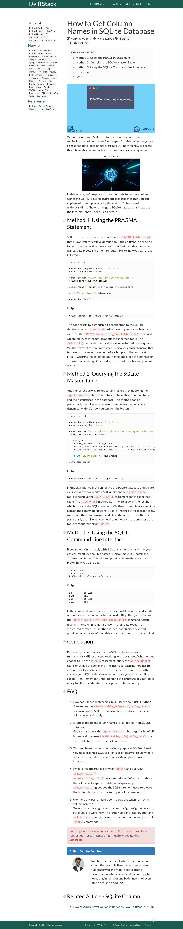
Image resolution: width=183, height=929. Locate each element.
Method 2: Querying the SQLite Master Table (105, 62)
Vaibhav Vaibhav (81, 38)
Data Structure (36, 40)
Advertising (136, 925)
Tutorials (96, 3)
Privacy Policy (120, 925)
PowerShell (34, 56)
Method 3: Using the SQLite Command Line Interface (110, 67)
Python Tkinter (36, 53)
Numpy (32, 59)
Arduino (47, 87)
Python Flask (44, 59)
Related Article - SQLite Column (103, 896)
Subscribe (76, 840)
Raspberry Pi (42, 96)
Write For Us (103, 925)
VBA (56, 93)
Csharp (50, 84)
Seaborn (41, 65)
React (54, 78)
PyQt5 (44, 37)
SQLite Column (79, 43)
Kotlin (32, 84)
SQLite (43, 93)
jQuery (53, 71)
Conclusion (83, 72)
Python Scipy (35, 50)
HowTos (114, 3)
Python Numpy (36, 34)
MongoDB (43, 90)
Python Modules (36, 31)
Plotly (31, 65)
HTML (32, 71)
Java (45, 81)
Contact (149, 925)
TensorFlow (51, 75)
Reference (133, 3)
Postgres (33, 93)
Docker (53, 62)
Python (47, 50)
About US (90, 925)
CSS (31, 81)
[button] (111, 174)
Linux (31, 68)
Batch (48, 53)
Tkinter (48, 28)
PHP (38, 81)
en (149, 3)
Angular (45, 78)
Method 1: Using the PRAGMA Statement (103, 57)
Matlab (51, 65)
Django (32, 62)
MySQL (32, 90)
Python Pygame (36, 75)
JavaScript (51, 31)
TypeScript (34, 78)
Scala (31, 96)
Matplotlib (33, 37)
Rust (31, 87)
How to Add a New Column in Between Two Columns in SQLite (114, 906)
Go (50, 81)
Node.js (40, 84)
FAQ (79, 76)
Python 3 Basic (36, 28)
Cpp (48, 68)
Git (46, 34)
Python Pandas (49, 56)
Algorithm (50, 40)
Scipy (40, 109)
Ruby (38, 87)
